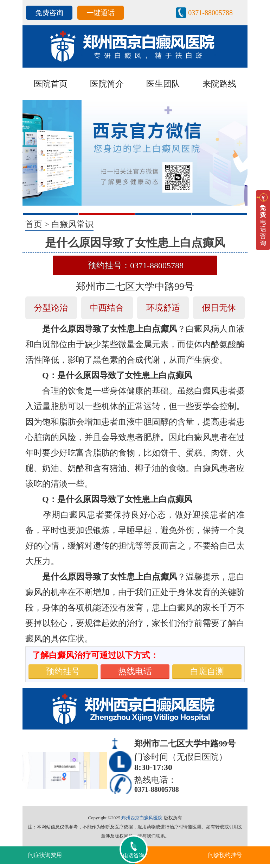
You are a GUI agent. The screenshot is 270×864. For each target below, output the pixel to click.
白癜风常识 (72, 224)
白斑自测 (207, 671)
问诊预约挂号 (225, 855)
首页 (33, 224)
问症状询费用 (45, 855)
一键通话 (100, 13)
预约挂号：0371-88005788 (136, 265)
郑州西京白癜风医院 (141, 817)
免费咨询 (49, 13)
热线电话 (135, 671)
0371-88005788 (210, 13)
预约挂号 (63, 671)
